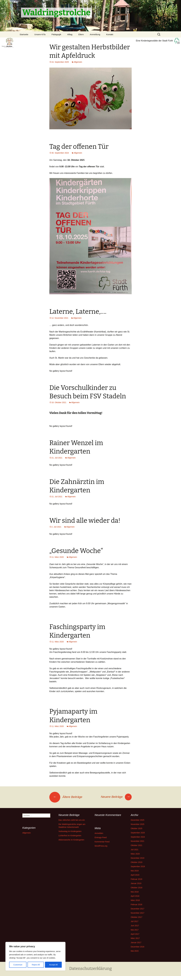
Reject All (36, 965)
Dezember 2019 (137, 858)
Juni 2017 (135, 926)
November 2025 (137, 824)
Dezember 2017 (137, 909)
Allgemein (78, 62)
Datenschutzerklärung (90, 968)
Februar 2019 (136, 879)
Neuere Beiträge (116, 796)
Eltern (81, 34)
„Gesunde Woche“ (76, 551)
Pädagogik (56, 34)
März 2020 (135, 854)
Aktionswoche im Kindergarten (71, 840)
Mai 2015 (135, 951)
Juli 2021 (134, 849)
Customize (17, 965)
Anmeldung (95, 34)
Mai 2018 (135, 892)
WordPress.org (101, 846)
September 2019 (138, 866)
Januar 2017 (136, 942)
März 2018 (135, 900)
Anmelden (99, 833)
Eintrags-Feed (101, 837)
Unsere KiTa (40, 34)
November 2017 (137, 913)
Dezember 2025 (137, 820)
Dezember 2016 (137, 947)
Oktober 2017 (136, 917)
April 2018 (135, 896)
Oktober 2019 (136, 862)
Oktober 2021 (136, 845)
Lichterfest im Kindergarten (69, 835)
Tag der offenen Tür (78, 147)
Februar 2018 (136, 904)
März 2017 (135, 938)
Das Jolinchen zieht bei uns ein (71, 820)
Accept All (53, 965)
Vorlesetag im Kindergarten (70, 831)
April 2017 (135, 934)
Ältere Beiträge (65, 797)
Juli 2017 (134, 921)
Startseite (24, 34)
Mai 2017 (135, 930)
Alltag (69, 34)
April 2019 (135, 875)
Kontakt (109, 34)
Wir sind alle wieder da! (84, 521)
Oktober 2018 (136, 887)
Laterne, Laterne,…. (77, 312)
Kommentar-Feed (102, 842)
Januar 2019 (136, 883)
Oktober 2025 (136, 828)
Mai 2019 (135, 871)
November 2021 (137, 841)
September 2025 (138, 833)
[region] (35, 956)
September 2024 (138, 837)
